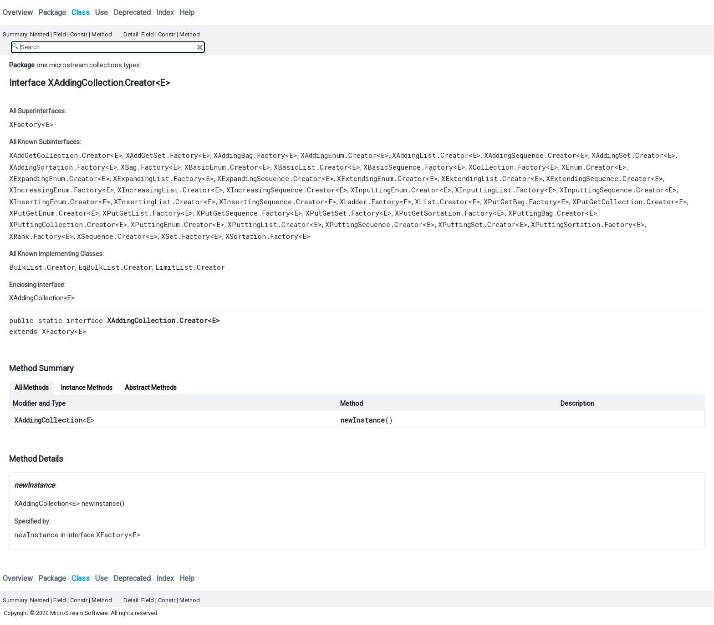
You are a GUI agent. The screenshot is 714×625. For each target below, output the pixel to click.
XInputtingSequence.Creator (612, 189)
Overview (18, 12)
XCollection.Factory (507, 166)
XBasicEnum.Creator (221, 166)
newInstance (362, 419)
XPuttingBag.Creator (546, 212)
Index (165, 12)
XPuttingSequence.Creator (374, 224)
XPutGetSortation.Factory (444, 212)
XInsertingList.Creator (159, 201)
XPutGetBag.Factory (520, 201)
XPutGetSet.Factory (342, 212)
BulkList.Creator (42, 267)
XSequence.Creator (111, 236)
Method (102, 34)
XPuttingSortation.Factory (581, 224)
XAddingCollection (36, 298)
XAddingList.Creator (430, 155)
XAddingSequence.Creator (530, 155)
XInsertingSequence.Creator (271, 201)
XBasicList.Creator (311, 166)
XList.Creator (441, 201)
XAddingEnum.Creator (339, 155)
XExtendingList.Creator (485, 178)
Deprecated (132, 12)
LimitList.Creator (190, 267)
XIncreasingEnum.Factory (55, 189)
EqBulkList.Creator (115, 267)
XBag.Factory (145, 166)
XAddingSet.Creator (627, 155)
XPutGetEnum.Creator (48, 212)
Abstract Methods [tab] (151, 387)
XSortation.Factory (261, 236)
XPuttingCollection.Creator (62, 224)
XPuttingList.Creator (269, 224)
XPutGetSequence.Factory (243, 212)
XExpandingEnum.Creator (53, 178)
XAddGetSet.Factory (162, 155)
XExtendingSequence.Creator (598, 178)
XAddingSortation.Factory (57, 166)
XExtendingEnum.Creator (381, 178)
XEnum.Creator (587, 166)
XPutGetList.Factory (141, 212)
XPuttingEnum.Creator (171, 224)
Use (101, 12)
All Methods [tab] (32, 387)
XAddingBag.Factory (249, 155)
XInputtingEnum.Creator (395, 189)
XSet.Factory (185, 236)
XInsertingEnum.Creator (53, 201)
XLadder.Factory (369, 201)
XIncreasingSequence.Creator (280, 189)
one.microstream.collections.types (88, 65)
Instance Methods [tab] (86, 387)
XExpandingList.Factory (157, 178)
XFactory (25, 124)
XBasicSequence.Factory (408, 166)
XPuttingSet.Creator (476, 224)
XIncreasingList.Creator (164, 189)
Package (52, 12)
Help (186, 12)
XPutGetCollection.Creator (623, 201)
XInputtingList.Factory (499, 189)
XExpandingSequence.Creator (269, 178)
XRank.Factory (35, 236)
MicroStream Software (79, 613)
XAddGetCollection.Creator (59, 155)
